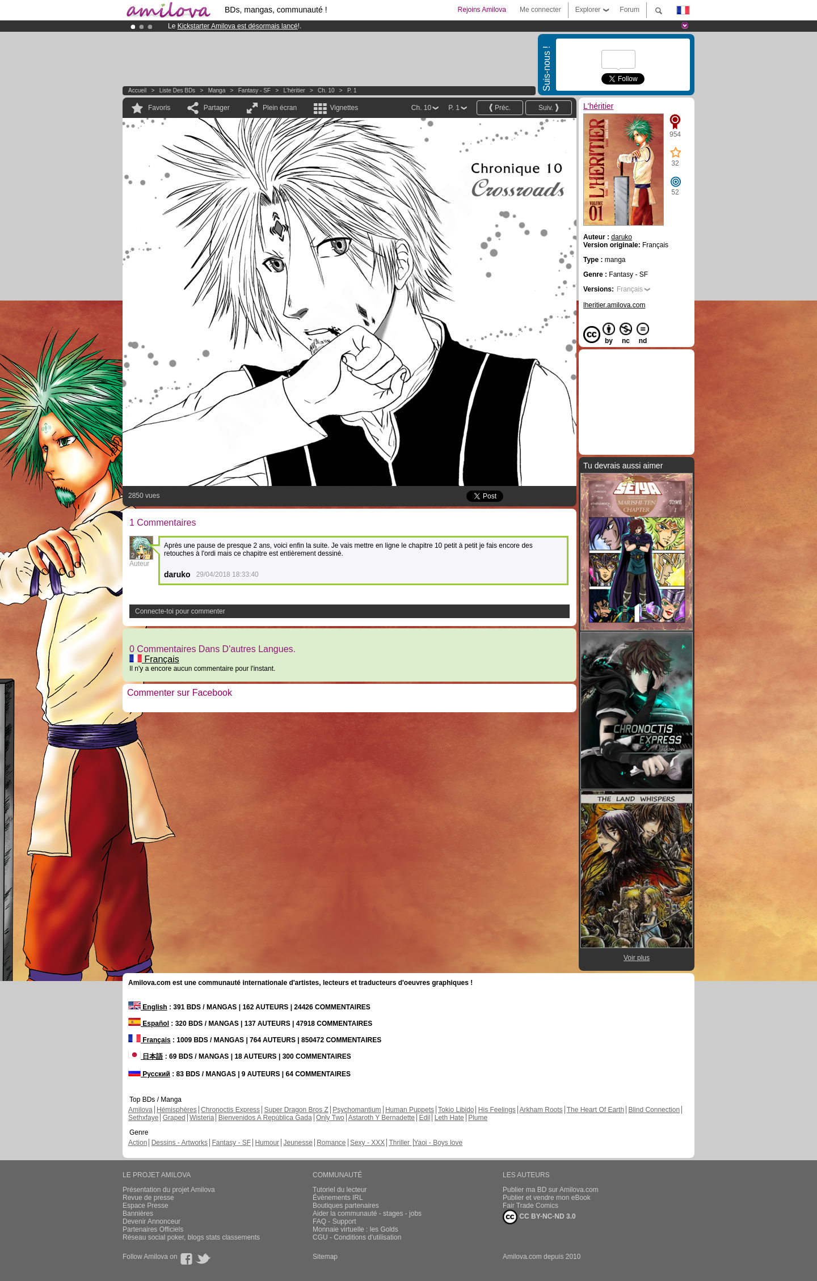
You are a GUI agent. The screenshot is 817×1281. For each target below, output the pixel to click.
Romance (331, 1143)
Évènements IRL (338, 1198)
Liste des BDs (177, 90)
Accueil (137, 90)
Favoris (159, 108)
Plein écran (280, 108)
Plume (477, 1118)
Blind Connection (654, 1110)
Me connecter (540, 10)
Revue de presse (148, 1198)
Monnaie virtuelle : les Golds (355, 1229)
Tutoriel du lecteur (340, 1190)
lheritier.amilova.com (614, 305)
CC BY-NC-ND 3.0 (539, 1217)
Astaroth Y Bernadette (381, 1118)
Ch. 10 (326, 90)
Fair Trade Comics (530, 1206)
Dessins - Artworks (179, 1143)
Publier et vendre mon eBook (547, 1198)
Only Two (330, 1118)
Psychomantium (356, 1110)
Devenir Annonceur (151, 1221)
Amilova (140, 1110)
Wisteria (201, 1118)
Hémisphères (177, 1110)
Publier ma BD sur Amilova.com (551, 1190)
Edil (424, 1118)
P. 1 (352, 90)
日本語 (145, 1056)
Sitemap (325, 1257)
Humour (267, 1143)
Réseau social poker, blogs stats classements (191, 1237)
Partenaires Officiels (153, 1229)
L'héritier (294, 90)
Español (148, 1024)
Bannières (138, 1213)
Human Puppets (409, 1110)
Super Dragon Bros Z (296, 1110)
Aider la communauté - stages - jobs (367, 1213)
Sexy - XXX (367, 1143)
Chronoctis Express (230, 1110)
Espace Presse (146, 1206)
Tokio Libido (456, 1110)
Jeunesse (297, 1143)
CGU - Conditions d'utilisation (357, 1237)
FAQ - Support (334, 1221)
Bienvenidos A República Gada (265, 1118)
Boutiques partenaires (346, 1206)
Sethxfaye (143, 1118)
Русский (149, 1074)
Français (154, 659)
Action (137, 1143)
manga (217, 90)
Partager (217, 108)
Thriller (400, 1143)
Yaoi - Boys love (438, 1143)
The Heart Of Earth (595, 1110)
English (147, 1007)
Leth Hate (449, 1118)
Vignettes (344, 108)
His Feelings (497, 1110)
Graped (174, 1118)
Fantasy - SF (254, 90)
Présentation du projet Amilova (169, 1190)
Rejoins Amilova (482, 10)
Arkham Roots (541, 1110)
